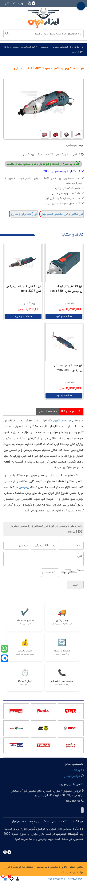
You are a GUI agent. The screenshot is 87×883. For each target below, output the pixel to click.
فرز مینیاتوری (62, 421)
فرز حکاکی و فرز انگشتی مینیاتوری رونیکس (62, 47)
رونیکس (71, 145)
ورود (20, 3)
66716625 (76, 879)
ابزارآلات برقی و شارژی (23, 214)
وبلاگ (76, 770)
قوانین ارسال (71, 776)
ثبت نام (10, 3)
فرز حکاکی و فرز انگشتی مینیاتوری (62, 214)
